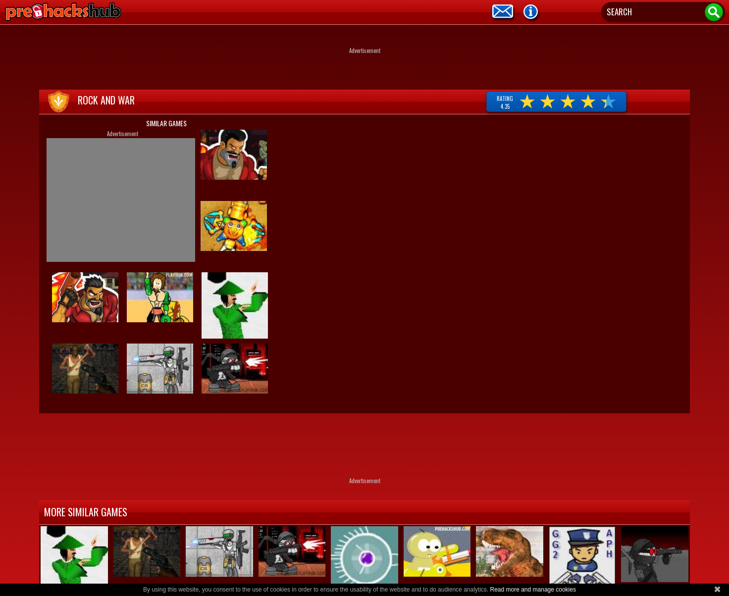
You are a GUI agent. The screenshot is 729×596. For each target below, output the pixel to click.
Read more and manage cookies (532, 589)
